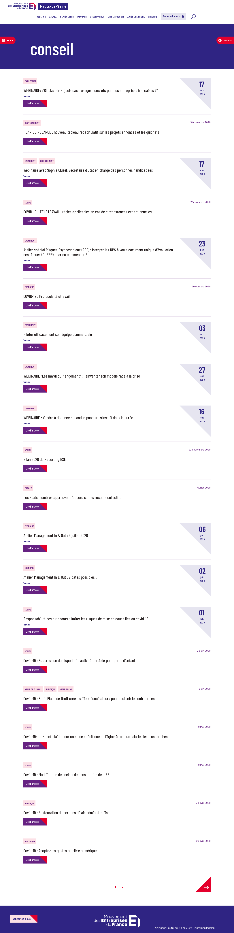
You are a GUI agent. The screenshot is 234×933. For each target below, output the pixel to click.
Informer (82, 16)
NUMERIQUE (29, 841)
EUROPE (28, 488)
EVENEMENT (30, 160)
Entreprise (30, 81)
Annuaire (152, 16)
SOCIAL (27, 202)
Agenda (52, 16)
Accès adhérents (173, 16)
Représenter (67, 16)
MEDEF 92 (41, 16)
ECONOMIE (29, 287)
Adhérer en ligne (136, 16)
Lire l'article (32, 103)
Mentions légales (204, 927)
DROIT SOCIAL (65, 689)
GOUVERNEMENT (32, 122)
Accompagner (97, 16)
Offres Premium (116, 16)
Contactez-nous (21, 918)
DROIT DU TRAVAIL (32, 689)
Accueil (8, 29)
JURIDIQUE (50, 689)
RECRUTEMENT (47, 160)
